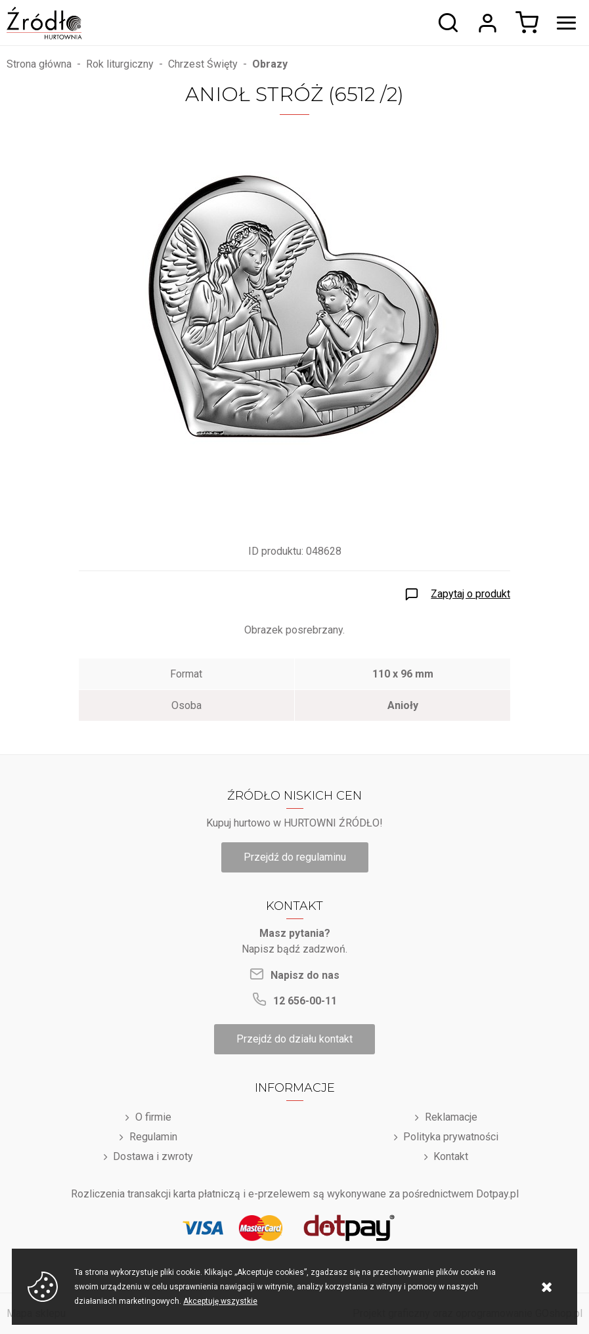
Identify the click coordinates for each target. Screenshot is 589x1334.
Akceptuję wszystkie (220, 1301)
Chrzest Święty (203, 64)
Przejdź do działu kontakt (294, 1039)
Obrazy (270, 64)
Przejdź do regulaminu (295, 857)
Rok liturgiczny (120, 64)
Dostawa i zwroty (153, 1156)
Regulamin (153, 1136)
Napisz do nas (305, 975)
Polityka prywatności (450, 1136)
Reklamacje (451, 1117)
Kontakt (450, 1156)
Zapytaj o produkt (470, 594)
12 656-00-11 (305, 1001)
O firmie (153, 1117)
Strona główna (39, 64)
